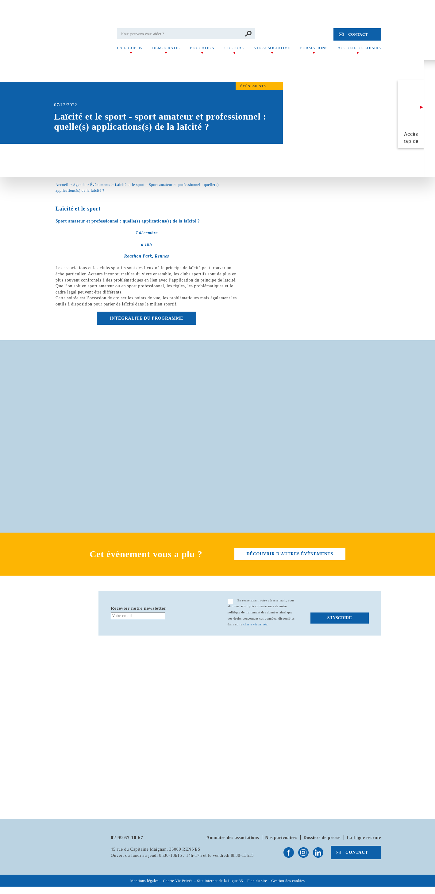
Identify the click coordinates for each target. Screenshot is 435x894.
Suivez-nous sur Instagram (303, 852)
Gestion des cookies (288, 881)
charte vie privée (255, 624)
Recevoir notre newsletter (138, 608)
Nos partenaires (281, 837)
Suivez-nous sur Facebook (288, 852)
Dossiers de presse (321, 837)
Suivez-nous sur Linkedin (318, 852)
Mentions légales (144, 881)
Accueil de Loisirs (359, 47)
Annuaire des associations (232, 837)
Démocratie (166, 47)
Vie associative (272, 47)
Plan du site (257, 881)
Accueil (62, 185)
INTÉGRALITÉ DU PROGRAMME (146, 318)
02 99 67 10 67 (127, 837)
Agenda (79, 185)
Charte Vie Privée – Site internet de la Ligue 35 (203, 881)
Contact (358, 34)
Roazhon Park (138, 256)
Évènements (100, 185)
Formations (314, 47)
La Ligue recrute (364, 837)
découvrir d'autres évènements (290, 554)
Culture (234, 47)
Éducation (202, 47)
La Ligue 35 (129, 47)
